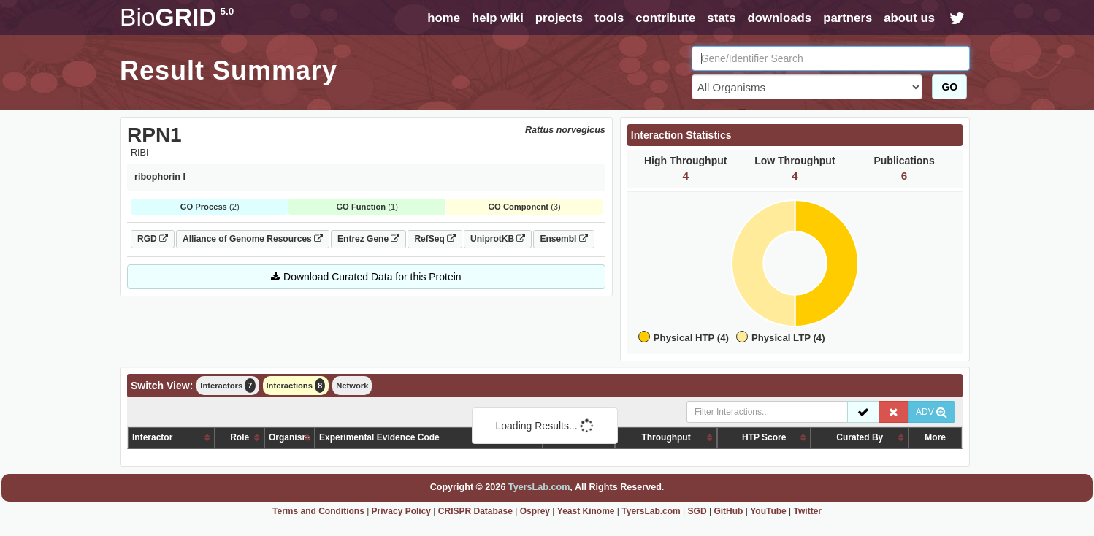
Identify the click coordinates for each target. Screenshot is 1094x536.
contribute (665, 18)
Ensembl (563, 239)
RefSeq (435, 239)
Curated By (859, 437)
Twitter (808, 511)
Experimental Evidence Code (379, 437)
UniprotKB (497, 239)
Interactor (152, 437)
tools (609, 18)
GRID (177, 17)
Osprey (535, 511)
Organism (289, 437)
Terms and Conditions (318, 511)
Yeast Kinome (586, 511)
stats (721, 18)
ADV (931, 412)
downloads (779, 18)
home (443, 18)
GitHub (728, 511)
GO (949, 87)
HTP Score (764, 437)
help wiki (498, 18)
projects (559, 18)
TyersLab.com (539, 487)
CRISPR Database (475, 511)
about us (909, 18)
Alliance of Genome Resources (253, 239)
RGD (152, 239)
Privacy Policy (401, 511)
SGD (697, 511)
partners (847, 18)
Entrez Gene (368, 239)
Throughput (665, 437)
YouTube (768, 511)
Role (239, 437)
